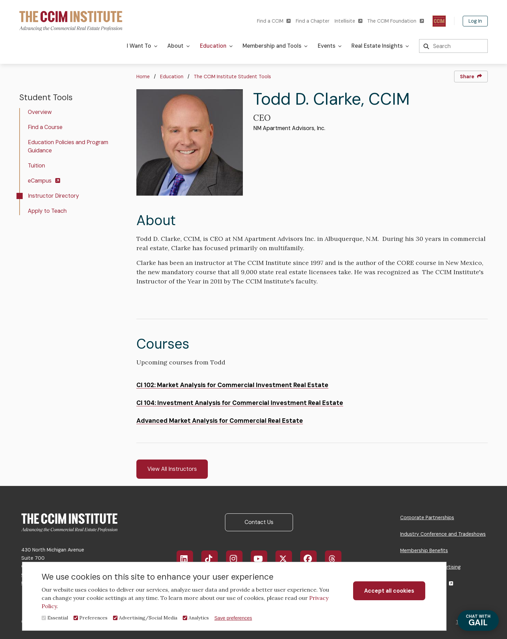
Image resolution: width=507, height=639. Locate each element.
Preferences (93, 618)
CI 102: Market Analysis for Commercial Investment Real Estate (232, 385)
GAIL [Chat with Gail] (478, 621)
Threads (336, 559)
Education (171, 76)
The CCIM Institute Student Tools (232, 76)
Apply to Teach (47, 210)
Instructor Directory (53, 195)
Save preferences (233, 618)
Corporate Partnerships (427, 517)
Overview (40, 112)
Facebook (312, 559)
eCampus (44, 180)
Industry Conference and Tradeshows (443, 534)
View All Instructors (172, 469)
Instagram (237, 559)
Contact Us (259, 522)
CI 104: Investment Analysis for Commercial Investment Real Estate (239, 403)
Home (143, 76)
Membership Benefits (424, 550)
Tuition (36, 165)
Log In (475, 21)
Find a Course (45, 127)
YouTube (263, 559)
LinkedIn (188, 559)
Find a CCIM (274, 21)
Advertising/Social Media (148, 618)
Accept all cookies (389, 590)
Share (471, 76)
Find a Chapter (312, 21)
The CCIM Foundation (395, 21)
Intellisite (348, 21)
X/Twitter (287, 559)
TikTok (212, 559)
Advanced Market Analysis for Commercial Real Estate (219, 421)
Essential (57, 618)
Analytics (199, 618)
